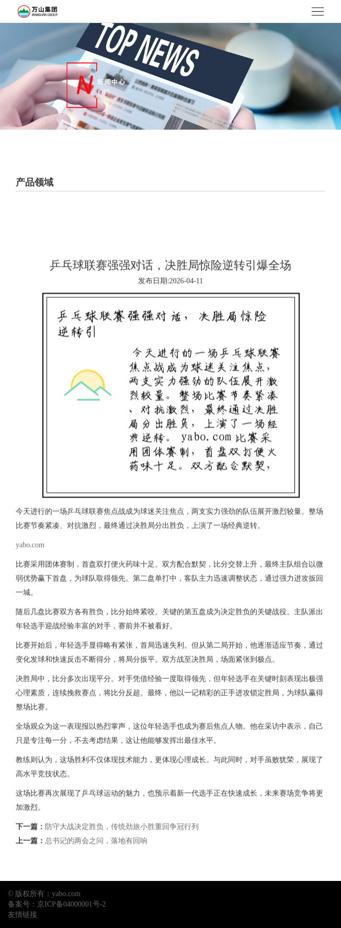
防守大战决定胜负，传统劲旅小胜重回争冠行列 (122, 840)
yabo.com (30, 559)
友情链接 (22, 915)
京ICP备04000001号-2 (71, 904)
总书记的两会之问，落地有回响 (96, 854)
